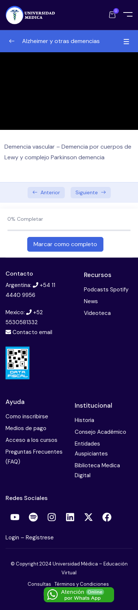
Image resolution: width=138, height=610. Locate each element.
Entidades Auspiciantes (91, 448)
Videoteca (97, 313)
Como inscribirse (27, 416)
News (91, 301)
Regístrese (40, 537)
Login (13, 537)
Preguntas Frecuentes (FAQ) (34, 456)
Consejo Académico (100, 432)
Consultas (39, 584)
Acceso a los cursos (31, 440)
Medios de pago (26, 428)
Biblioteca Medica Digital (97, 470)
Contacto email (32, 332)
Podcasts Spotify (106, 289)
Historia (84, 420)
